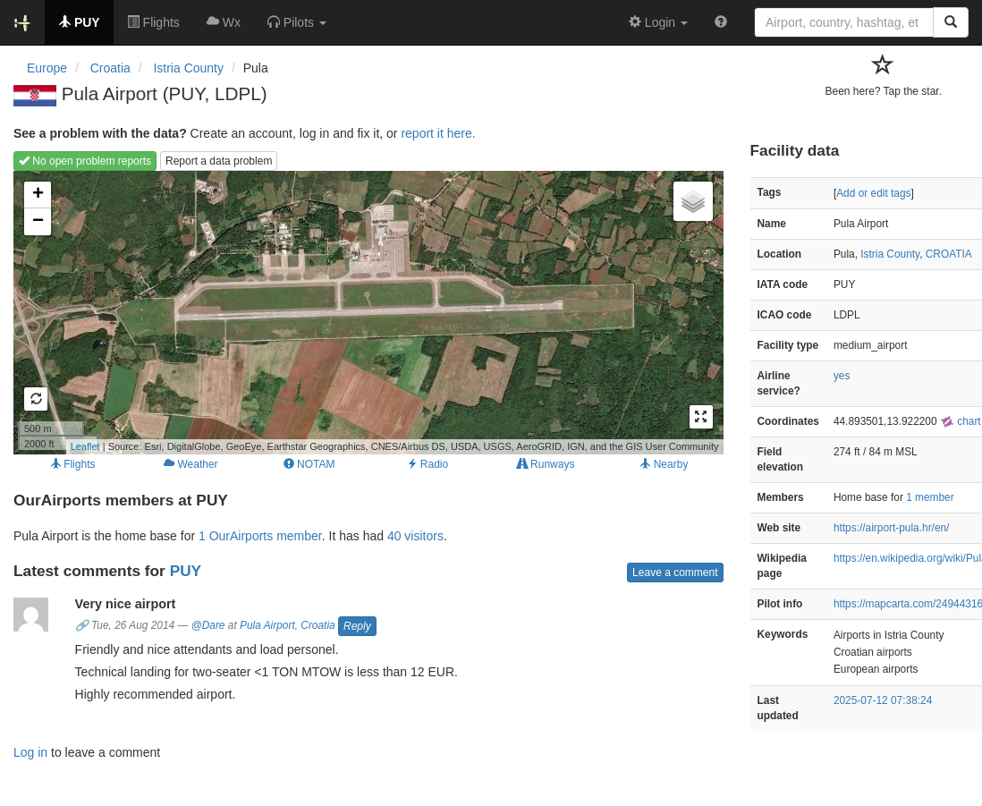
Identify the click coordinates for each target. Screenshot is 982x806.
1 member (930, 497)
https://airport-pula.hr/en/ (892, 528)
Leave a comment (674, 572)
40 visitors (415, 536)
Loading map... (366, 312)
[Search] (951, 22)
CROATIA (949, 254)
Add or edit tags (873, 193)
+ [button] (38, 195)
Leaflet (85, 446)
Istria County (889, 254)
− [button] (38, 221)
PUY (186, 571)
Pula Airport (267, 625)
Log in (30, 752)
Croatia (317, 625)
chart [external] (960, 421)
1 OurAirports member (260, 536)
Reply (357, 626)
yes (842, 375)
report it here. (438, 133)
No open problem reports (85, 161)
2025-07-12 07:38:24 (883, 700)
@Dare (208, 625)
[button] (297, 22)
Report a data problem (218, 161)
